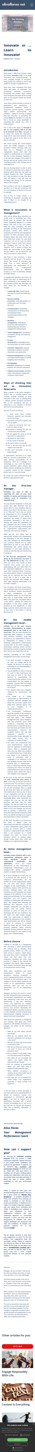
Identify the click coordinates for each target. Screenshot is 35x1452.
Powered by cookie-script (17, 1450)
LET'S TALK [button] (17, 1346)
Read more (17, 1432)
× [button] (33, 1424)
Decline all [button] (17, 1444)
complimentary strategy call (19, 1247)
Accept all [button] (17, 1439)
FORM (12, 1228)
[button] (17, 1448)
